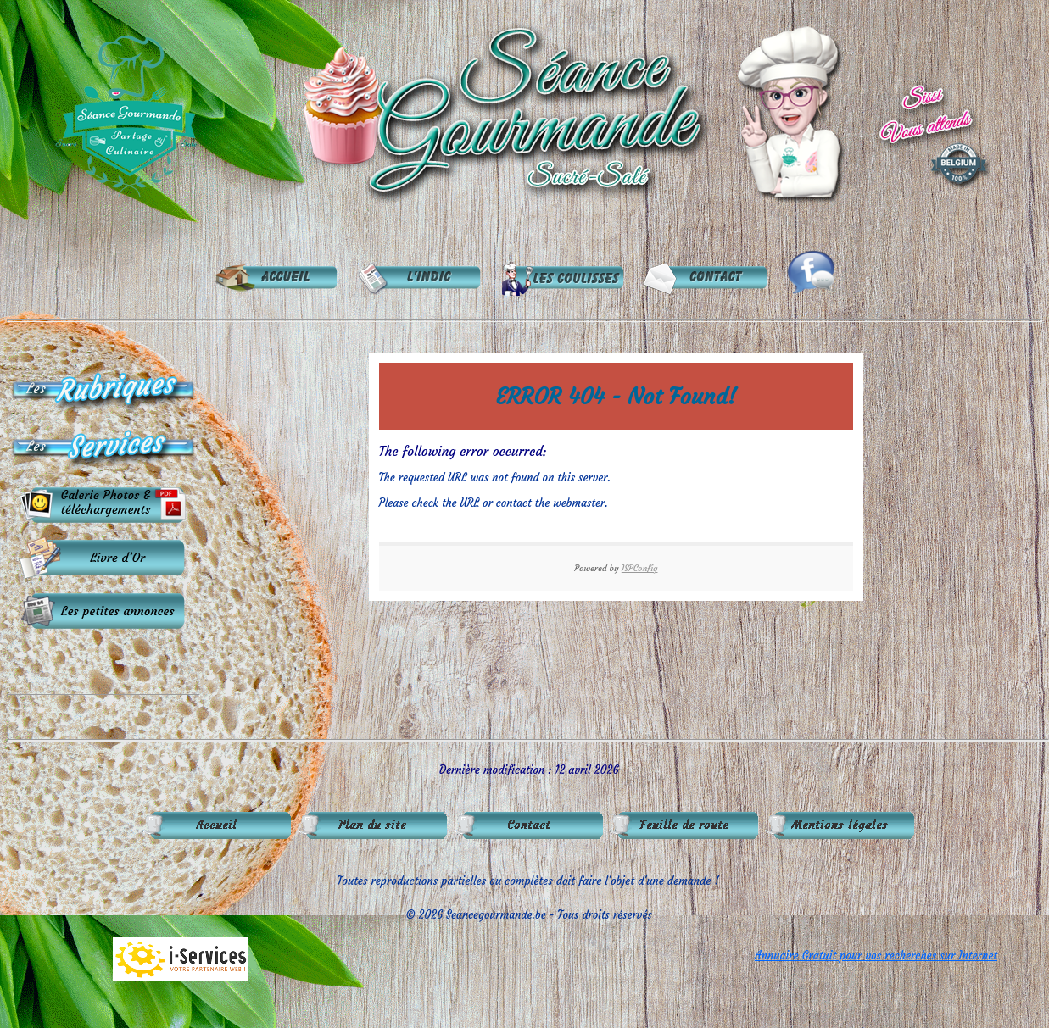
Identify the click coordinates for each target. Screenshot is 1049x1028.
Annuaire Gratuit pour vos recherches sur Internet (876, 955)
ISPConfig (640, 568)
